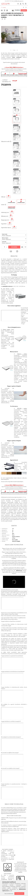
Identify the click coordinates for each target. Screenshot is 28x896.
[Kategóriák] (18, 4)
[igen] (10, 224)
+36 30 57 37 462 (9, 1)
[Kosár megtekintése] (25, 4)
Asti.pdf (14, 80)
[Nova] (14, 227)
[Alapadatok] (2, 10)
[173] (12, 212)
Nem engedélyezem (9, 893)
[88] (11, 220)
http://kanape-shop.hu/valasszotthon (9, 619)
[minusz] (2, 247)
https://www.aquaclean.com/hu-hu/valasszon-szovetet (13, 615)
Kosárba (23, 10)
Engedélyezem (19, 893)
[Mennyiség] (4, 247)
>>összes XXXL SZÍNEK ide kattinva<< (14, 67)
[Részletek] (4, 10)
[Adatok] (7, 10)
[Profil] (20, 4)
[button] (22, 247)
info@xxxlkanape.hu (18, 1)
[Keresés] (23, 4)
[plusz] (7, 247)
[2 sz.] (9, 197)
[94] (10, 216)
